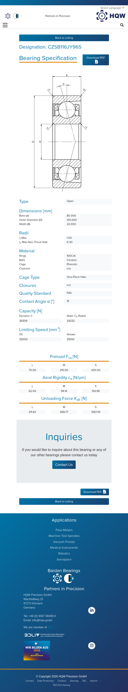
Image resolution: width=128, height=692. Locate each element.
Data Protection (45, 680)
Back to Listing (64, 38)
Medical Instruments (64, 548)
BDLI (51, 627)
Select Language (111, 8)
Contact (30, 680)
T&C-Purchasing (61, 685)
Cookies (62, 680)
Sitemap (74, 680)
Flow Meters (64, 530)
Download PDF (96, 59)
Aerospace (64, 559)
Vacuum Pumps (64, 542)
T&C (84, 680)
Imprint (93, 680)
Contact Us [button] (64, 465)
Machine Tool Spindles (64, 536)
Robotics (64, 553)
